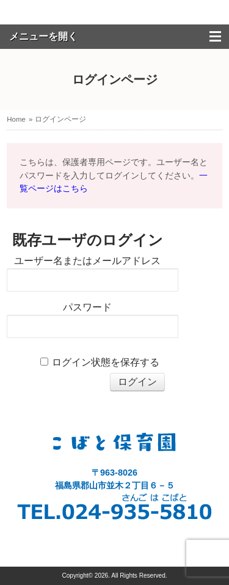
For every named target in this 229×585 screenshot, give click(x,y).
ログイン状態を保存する (105, 362)
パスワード (87, 307)
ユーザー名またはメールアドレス (87, 261)
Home (16, 119)
